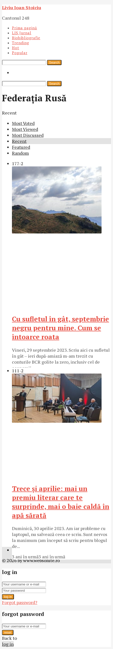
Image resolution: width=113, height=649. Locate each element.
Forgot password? (19, 602)
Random (20, 153)
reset (7, 632)
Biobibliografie (26, 37)
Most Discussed (28, 135)
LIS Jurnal (21, 32)
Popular (19, 52)
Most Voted (23, 123)
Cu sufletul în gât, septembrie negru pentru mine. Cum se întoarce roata (60, 327)
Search (54, 62)
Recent (19, 141)
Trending (20, 42)
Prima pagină (24, 27)
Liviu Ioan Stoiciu (21, 7)
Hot (15, 47)
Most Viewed (25, 129)
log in (8, 597)
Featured (21, 147)
